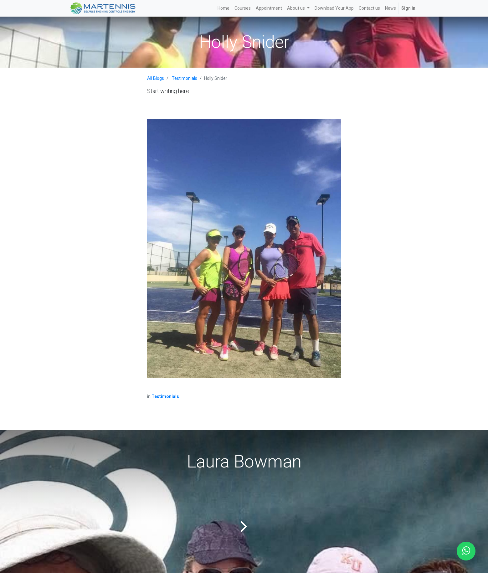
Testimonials (184, 78)
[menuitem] (223, 8)
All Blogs (155, 78)
